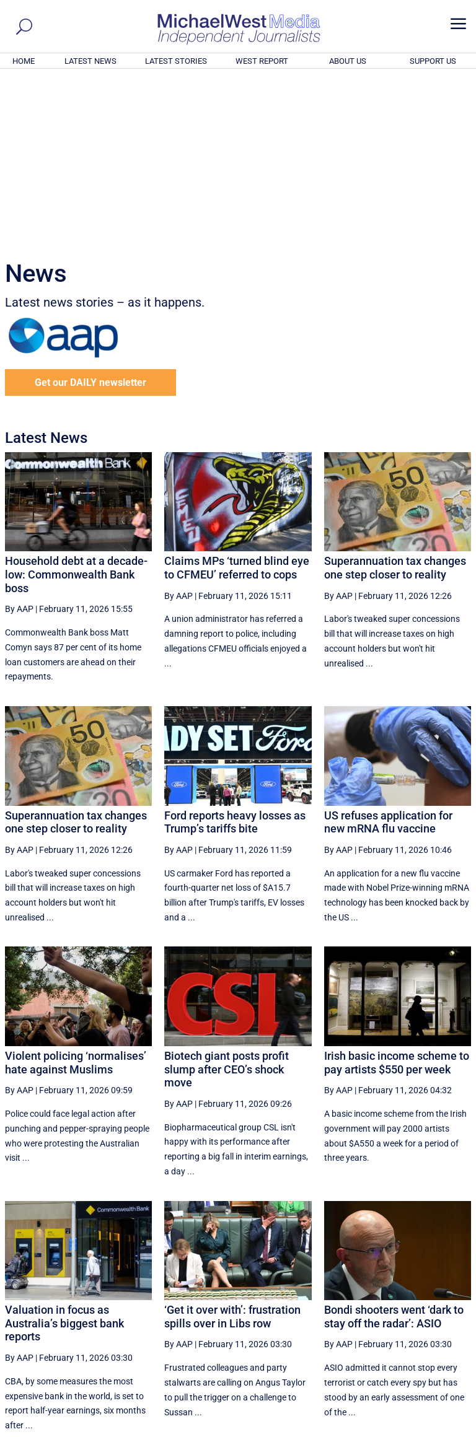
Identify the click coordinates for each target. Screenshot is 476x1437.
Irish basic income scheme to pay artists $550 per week (396, 894)
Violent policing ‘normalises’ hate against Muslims (75, 894)
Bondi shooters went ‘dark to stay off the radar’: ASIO (394, 1148)
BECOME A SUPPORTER (415, 1359)
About (382, 1429)
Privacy (449, 1429)
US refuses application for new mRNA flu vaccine (388, 653)
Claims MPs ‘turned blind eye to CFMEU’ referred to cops (236, 399)
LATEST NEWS (90, 61)
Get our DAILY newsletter (90, 214)
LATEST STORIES (176, 61)
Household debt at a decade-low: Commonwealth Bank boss (76, 406)
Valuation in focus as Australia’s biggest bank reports (64, 1154)
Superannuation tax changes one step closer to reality (395, 399)
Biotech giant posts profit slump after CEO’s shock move (226, 900)
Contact (414, 1429)
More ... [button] (437, 1312)
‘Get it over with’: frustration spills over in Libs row (232, 1148)
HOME (23, 61)
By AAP (19, 440)
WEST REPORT (262, 61)
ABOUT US (347, 61)
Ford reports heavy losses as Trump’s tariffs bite (235, 653)
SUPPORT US (433, 61)
